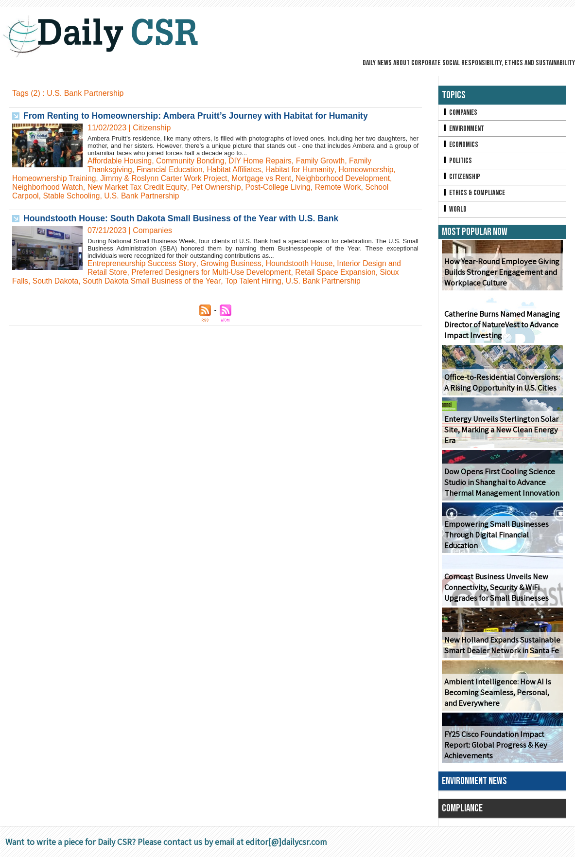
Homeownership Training (55, 178)
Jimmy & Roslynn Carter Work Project (168, 178)
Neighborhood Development (351, 178)
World (454, 211)
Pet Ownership (220, 187)
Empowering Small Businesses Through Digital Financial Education (495, 538)
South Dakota (56, 281)
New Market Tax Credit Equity (140, 187)
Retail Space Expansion (341, 272)
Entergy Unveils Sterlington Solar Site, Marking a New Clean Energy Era (499, 433)
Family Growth (326, 161)
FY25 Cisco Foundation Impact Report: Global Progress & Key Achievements (494, 748)
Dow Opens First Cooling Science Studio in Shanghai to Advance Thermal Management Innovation (500, 485)
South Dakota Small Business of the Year (155, 281)
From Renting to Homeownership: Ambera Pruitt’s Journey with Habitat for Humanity (199, 116)
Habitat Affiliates (237, 169)
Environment (463, 129)
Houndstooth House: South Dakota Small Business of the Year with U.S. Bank (184, 218)
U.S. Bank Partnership (144, 196)
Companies (460, 112)
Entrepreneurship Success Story (142, 263)
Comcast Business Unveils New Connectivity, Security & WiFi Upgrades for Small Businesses (495, 590)
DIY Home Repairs (264, 161)
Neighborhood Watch (48, 187)
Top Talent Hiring (259, 281)
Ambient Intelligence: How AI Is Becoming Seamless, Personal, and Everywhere (495, 696)
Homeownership (373, 169)
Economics (460, 145)
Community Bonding (193, 161)
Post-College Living (284, 187)
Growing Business (234, 263)
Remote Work (345, 187)
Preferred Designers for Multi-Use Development (214, 272)
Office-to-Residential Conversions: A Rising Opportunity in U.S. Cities (500, 386)
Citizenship (461, 178)
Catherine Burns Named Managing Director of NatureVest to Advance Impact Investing (501, 328)
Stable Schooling (73, 196)
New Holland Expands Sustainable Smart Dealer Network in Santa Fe (500, 648)
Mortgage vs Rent (267, 178)
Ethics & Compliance (474, 195)
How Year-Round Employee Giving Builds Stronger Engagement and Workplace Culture (500, 275)
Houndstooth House (304, 263)
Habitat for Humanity (305, 169)
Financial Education (172, 169)
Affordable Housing (120, 161)
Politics (457, 162)
